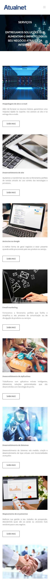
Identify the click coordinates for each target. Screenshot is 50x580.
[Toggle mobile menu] (44, 7)
